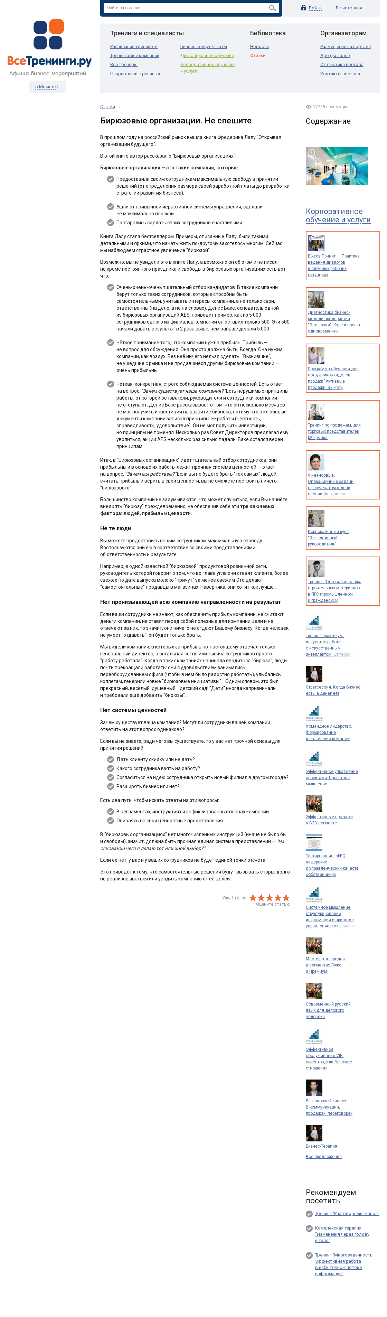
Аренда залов (335, 55)
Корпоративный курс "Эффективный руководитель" (328, 538)
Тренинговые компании (134, 55)
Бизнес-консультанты (203, 46)
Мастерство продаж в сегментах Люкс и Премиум (326, 965)
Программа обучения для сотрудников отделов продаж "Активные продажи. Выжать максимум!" (333, 381)
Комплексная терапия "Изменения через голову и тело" (342, 1234)
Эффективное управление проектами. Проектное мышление (332, 777)
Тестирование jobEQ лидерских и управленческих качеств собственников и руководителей (332, 868)
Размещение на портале (345, 46)
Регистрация (349, 7)
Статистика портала (342, 64)
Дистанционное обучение (207, 55)
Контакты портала (340, 73)
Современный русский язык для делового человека (328, 1010)
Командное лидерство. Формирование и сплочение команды (329, 732)
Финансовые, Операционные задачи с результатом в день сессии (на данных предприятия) (330, 488)
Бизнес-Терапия (321, 1146)
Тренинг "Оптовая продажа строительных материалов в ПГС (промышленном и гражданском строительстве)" (334, 594)
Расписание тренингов (134, 46)
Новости (259, 46)
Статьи (258, 55)
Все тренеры (124, 64)
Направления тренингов (136, 73)
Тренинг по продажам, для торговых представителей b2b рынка (334, 431)
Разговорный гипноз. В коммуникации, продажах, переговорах (329, 1107)
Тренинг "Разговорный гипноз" (347, 1213)
